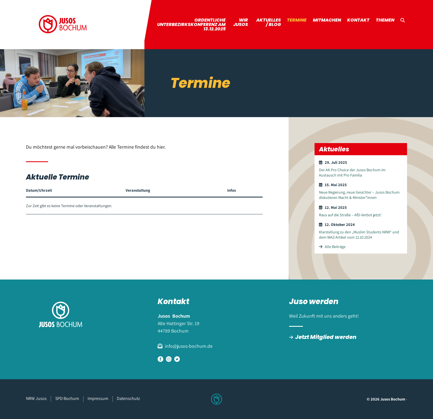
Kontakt (358, 20)
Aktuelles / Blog (268, 22)
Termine (297, 20)
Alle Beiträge (332, 246)
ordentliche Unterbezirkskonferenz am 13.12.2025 (191, 24)
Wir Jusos (240, 22)
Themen (385, 20)
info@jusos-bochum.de (189, 346)
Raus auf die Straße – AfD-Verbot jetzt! (350, 214)
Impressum (98, 398)
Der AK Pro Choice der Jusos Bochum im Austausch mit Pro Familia (352, 172)
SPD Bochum (67, 398)
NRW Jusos (36, 398)
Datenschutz (128, 398)
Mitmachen (327, 20)
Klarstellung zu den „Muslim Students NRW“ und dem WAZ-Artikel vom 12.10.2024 (359, 234)
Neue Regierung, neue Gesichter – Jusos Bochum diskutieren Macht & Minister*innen (359, 194)
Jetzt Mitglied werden (326, 337)
